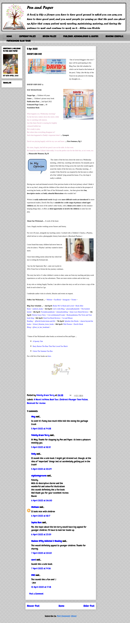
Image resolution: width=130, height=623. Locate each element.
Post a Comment (36, 593)
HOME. (9, 36)
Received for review (36, 403)
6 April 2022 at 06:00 (41, 500)
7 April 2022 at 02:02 (41, 553)
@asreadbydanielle (73, 309)
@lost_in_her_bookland (41, 327)
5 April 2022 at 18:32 (41, 447)
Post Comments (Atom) (67, 616)
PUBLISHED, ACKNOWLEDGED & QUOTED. (81, 36)
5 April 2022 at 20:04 (41, 468)
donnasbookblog (62, 312)
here (49, 356)
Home (61, 606)
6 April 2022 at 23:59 (41, 534)
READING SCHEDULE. (114, 36)
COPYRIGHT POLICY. (27, 36)
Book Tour (54, 399)
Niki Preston (67, 324)
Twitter (73, 300)
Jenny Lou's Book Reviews (79, 312)
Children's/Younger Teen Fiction (74, 399)
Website (49, 300)
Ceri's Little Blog (59, 309)
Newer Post (33, 606)
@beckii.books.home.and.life (45, 321)
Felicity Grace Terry (39, 315)
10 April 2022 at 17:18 (41, 586)
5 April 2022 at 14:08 (41, 428)
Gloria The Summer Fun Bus (43, 351)
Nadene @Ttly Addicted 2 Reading (46, 541)
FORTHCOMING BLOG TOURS (18, 40)
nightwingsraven (38, 475)
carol (33, 559)
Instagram (66, 300)
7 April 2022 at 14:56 (41, 568)
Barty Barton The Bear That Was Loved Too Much (50, 346)
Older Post (88, 606)
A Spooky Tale (38, 341)
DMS (33, 575)
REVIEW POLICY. (49, 36)
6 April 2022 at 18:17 (40, 515)
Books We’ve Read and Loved (63, 306)
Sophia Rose (36, 522)
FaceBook (57, 300)
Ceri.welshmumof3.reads (56, 315)
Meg (33, 416)
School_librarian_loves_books (43, 324)
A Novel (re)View (41, 399)
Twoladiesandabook (48, 312)
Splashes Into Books (72, 321)
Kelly (33, 453)
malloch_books (37, 309)
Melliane (35, 507)
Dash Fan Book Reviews (51, 318)
